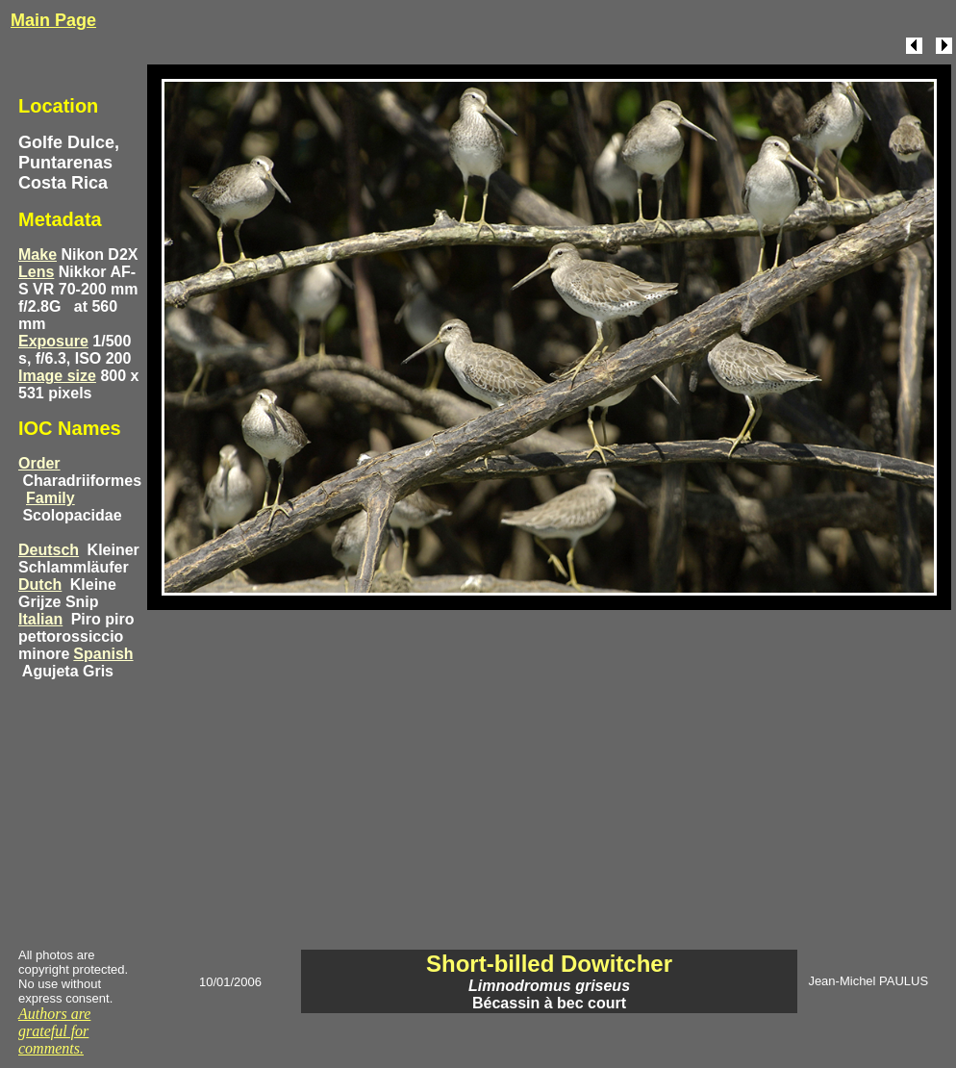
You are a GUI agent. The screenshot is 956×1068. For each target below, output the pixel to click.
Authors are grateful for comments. (54, 1030)
